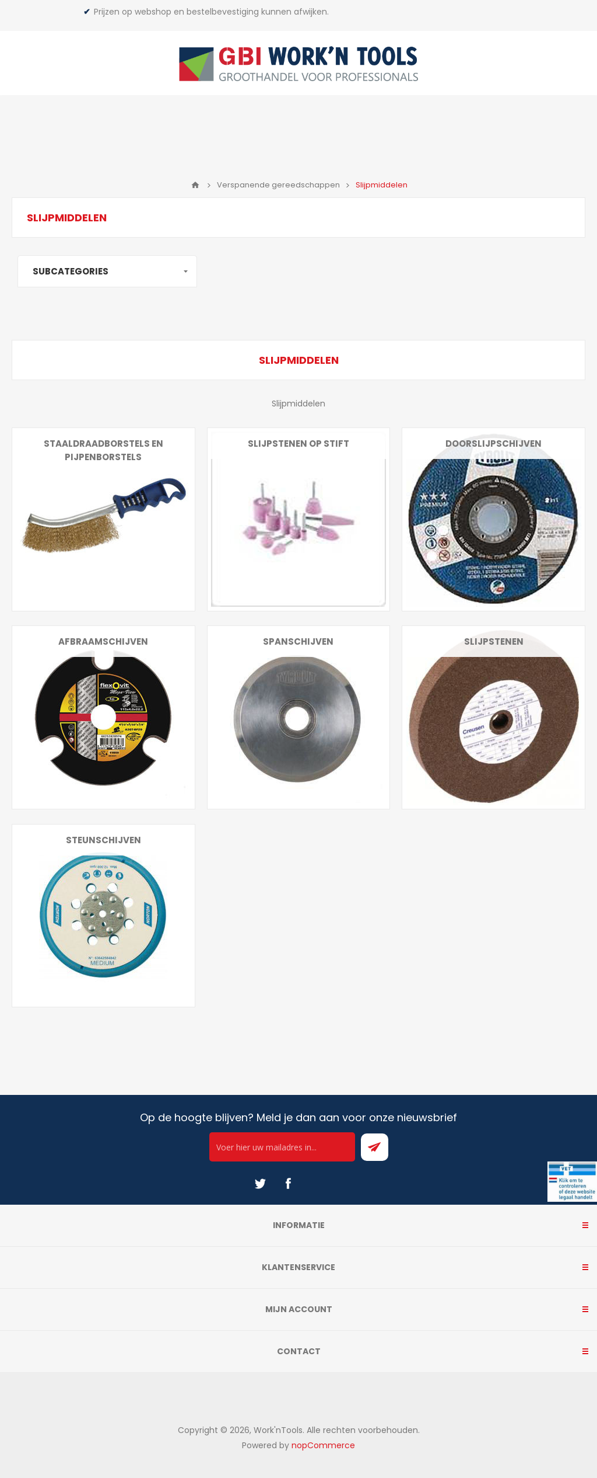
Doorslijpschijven (493, 443)
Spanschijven (298, 641)
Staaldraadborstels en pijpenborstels (103, 450)
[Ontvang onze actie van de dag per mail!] (282, 1146)
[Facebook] (288, 1183)
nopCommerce (323, 1445)
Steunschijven (103, 840)
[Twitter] (260, 1183)
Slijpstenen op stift (298, 443)
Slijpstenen (494, 641)
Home (195, 185)
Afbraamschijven (103, 641)
